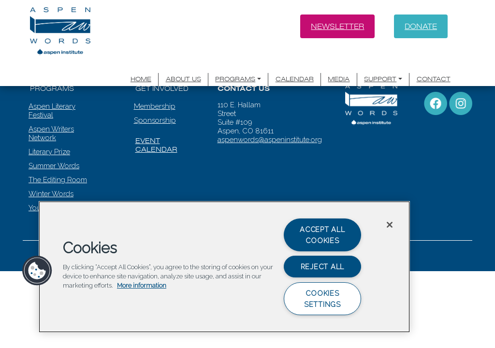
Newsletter (337, 26)
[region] (224, 267)
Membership (154, 91)
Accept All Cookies (322, 235)
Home (158, 64)
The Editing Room (58, 164)
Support (385, 64)
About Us (199, 64)
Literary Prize (49, 136)
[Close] (389, 224)
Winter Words (51, 178)
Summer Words (54, 150)
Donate (420, 26)
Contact (435, 64)
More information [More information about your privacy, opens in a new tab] (141, 286)
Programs (249, 64)
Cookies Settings (322, 298)
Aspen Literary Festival (52, 95)
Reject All (322, 266)
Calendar (304, 64)
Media (346, 64)
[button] (37, 270)
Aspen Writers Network (51, 118)
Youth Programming (61, 192)
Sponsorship (155, 105)
